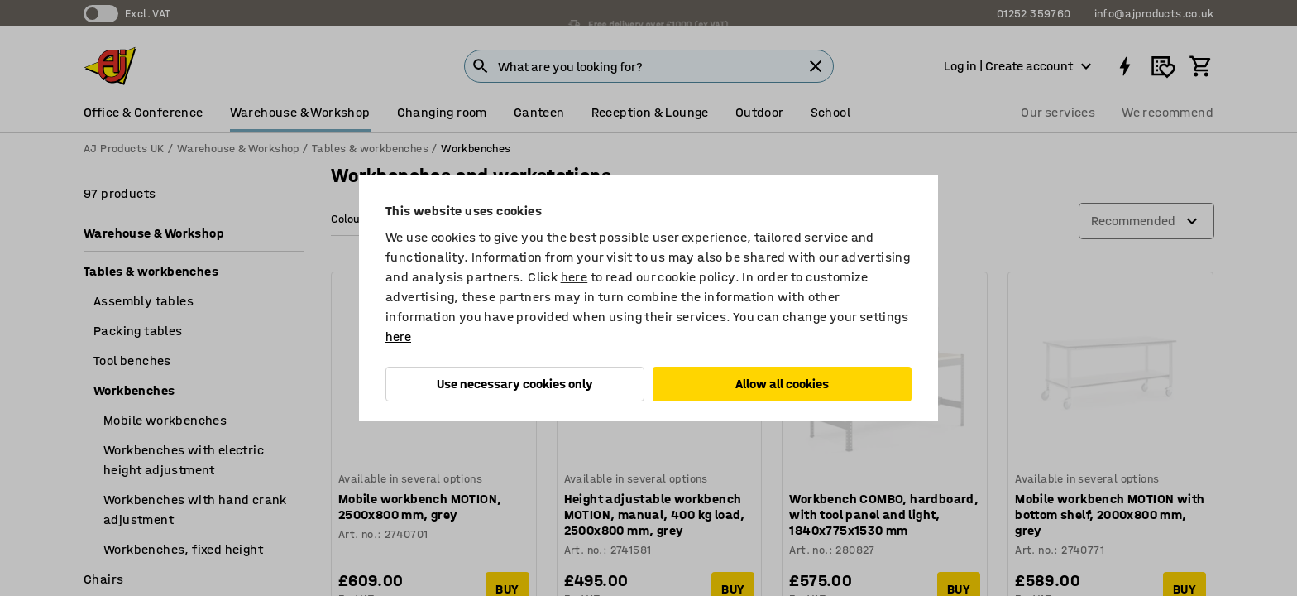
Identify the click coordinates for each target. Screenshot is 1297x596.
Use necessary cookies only (515, 384)
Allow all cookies (782, 384)
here (574, 277)
